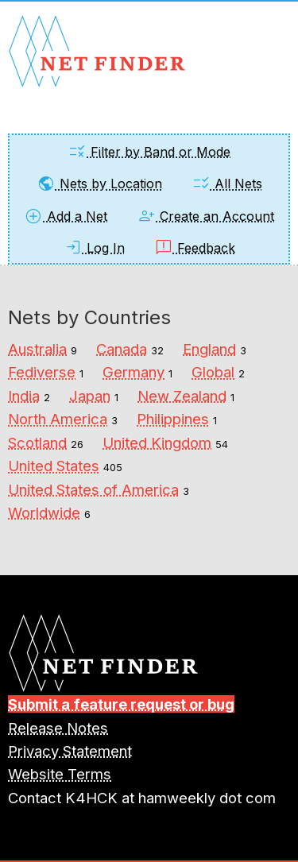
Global (213, 372)
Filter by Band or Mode (149, 152)
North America (57, 418)
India (24, 395)
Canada (121, 349)
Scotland (37, 442)
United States (53, 465)
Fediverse (41, 372)
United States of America (93, 489)
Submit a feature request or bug (121, 704)
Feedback (194, 248)
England (209, 349)
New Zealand (181, 395)
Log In (94, 248)
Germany (133, 372)
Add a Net (65, 216)
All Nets (227, 183)
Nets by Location (99, 183)
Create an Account (205, 216)
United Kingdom (157, 442)
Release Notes (58, 727)
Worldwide (44, 512)
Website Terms (59, 774)
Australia (37, 349)
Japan (89, 395)
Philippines (173, 418)
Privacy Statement (70, 751)
